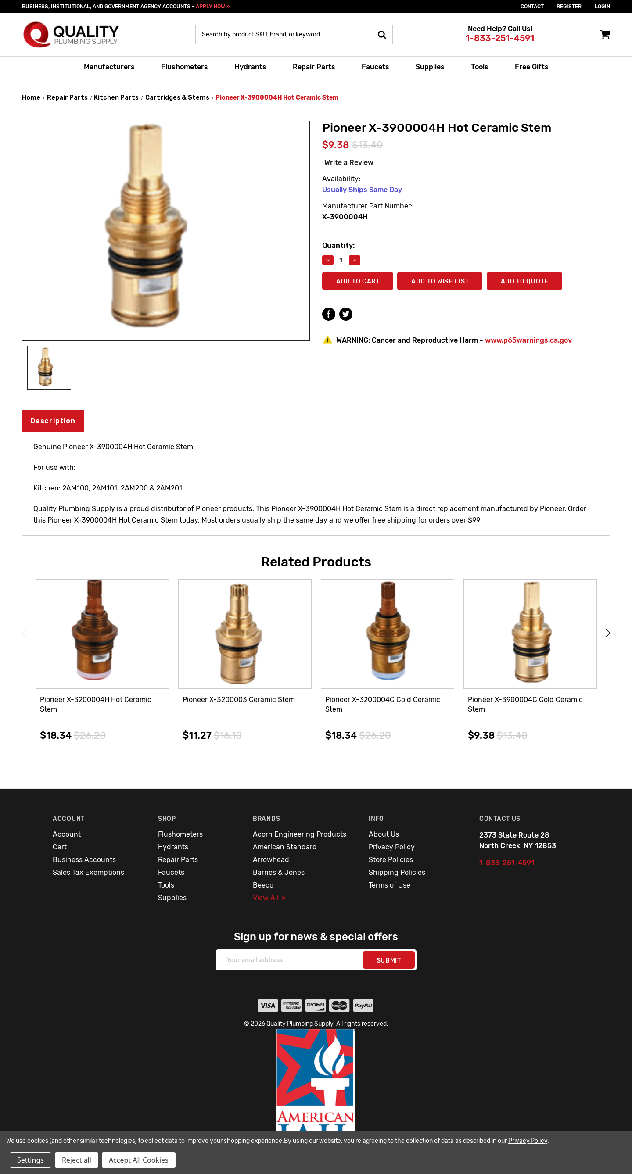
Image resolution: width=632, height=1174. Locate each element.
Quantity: (338, 245)
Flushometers (184, 67)
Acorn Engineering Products (299, 834)
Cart (60, 847)
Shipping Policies (397, 872)
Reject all (76, 1160)
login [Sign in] (602, 7)
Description (52, 421)
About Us (384, 834)
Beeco (263, 885)
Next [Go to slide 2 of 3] (608, 633)
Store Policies (391, 859)
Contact (532, 7)
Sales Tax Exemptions (88, 872)
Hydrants (250, 67)
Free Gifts (532, 67)
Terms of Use (389, 885)
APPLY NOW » (213, 7)
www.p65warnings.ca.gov (528, 340)
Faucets (375, 67)
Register (569, 7)
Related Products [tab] (316, 562)
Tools (479, 67)
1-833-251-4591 (500, 38)
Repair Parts (314, 67)
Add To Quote (525, 281)
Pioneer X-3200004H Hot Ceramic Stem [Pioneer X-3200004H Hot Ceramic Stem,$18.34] (95, 704)
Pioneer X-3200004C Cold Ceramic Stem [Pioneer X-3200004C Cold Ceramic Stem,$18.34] (382, 704)
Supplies (430, 67)
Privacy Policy (392, 847)
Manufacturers (109, 67)
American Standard (285, 847)
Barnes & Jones (279, 872)
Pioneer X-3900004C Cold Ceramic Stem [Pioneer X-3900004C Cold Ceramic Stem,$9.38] (525, 704)
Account (67, 834)
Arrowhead (271, 859)
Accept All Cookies (139, 1160)
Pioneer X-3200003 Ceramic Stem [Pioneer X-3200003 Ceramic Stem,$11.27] (239, 699)
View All (269, 898)
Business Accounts (84, 859)
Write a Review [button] (348, 162)
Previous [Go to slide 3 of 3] (24, 633)
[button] (316, 1095)
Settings (30, 1160)
